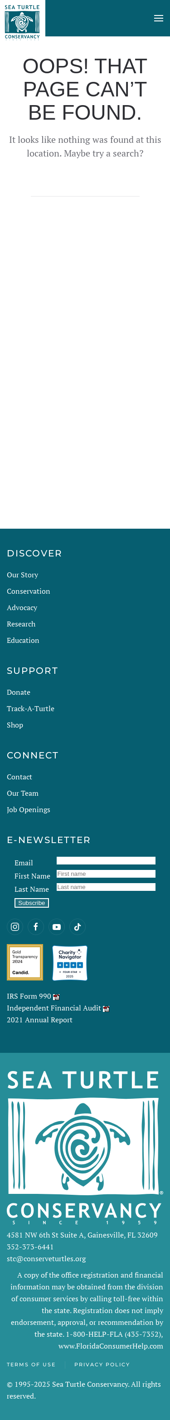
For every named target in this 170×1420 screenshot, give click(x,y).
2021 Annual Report (40, 1020)
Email (24, 863)
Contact (19, 777)
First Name (32, 876)
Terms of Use (31, 1364)
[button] (158, 18)
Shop (15, 725)
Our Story (22, 575)
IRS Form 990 (29, 996)
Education (23, 640)
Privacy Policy (102, 1364)
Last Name (32, 889)
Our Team (23, 793)
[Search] (85, 187)
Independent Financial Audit (54, 1008)
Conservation (28, 591)
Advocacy (22, 607)
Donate (18, 692)
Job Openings (28, 809)
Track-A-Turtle (30, 708)
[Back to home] (22, 18)
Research (21, 624)
